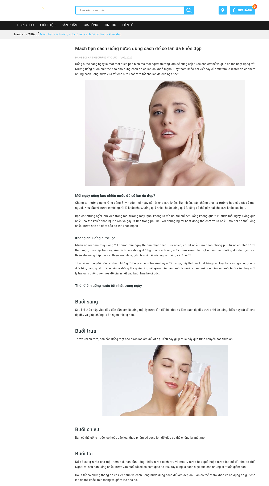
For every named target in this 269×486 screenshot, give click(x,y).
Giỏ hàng (244, 10)
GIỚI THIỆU (47, 25)
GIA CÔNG (91, 25)
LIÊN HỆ (128, 25)
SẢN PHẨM (70, 25)
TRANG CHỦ (25, 25)
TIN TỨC (110, 25)
